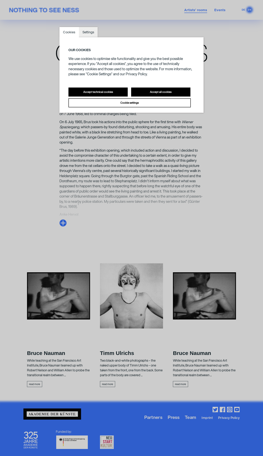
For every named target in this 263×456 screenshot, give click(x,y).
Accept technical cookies (98, 92)
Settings (88, 32)
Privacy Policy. (137, 74)
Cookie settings (129, 103)
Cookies (69, 32)
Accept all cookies (160, 92)
